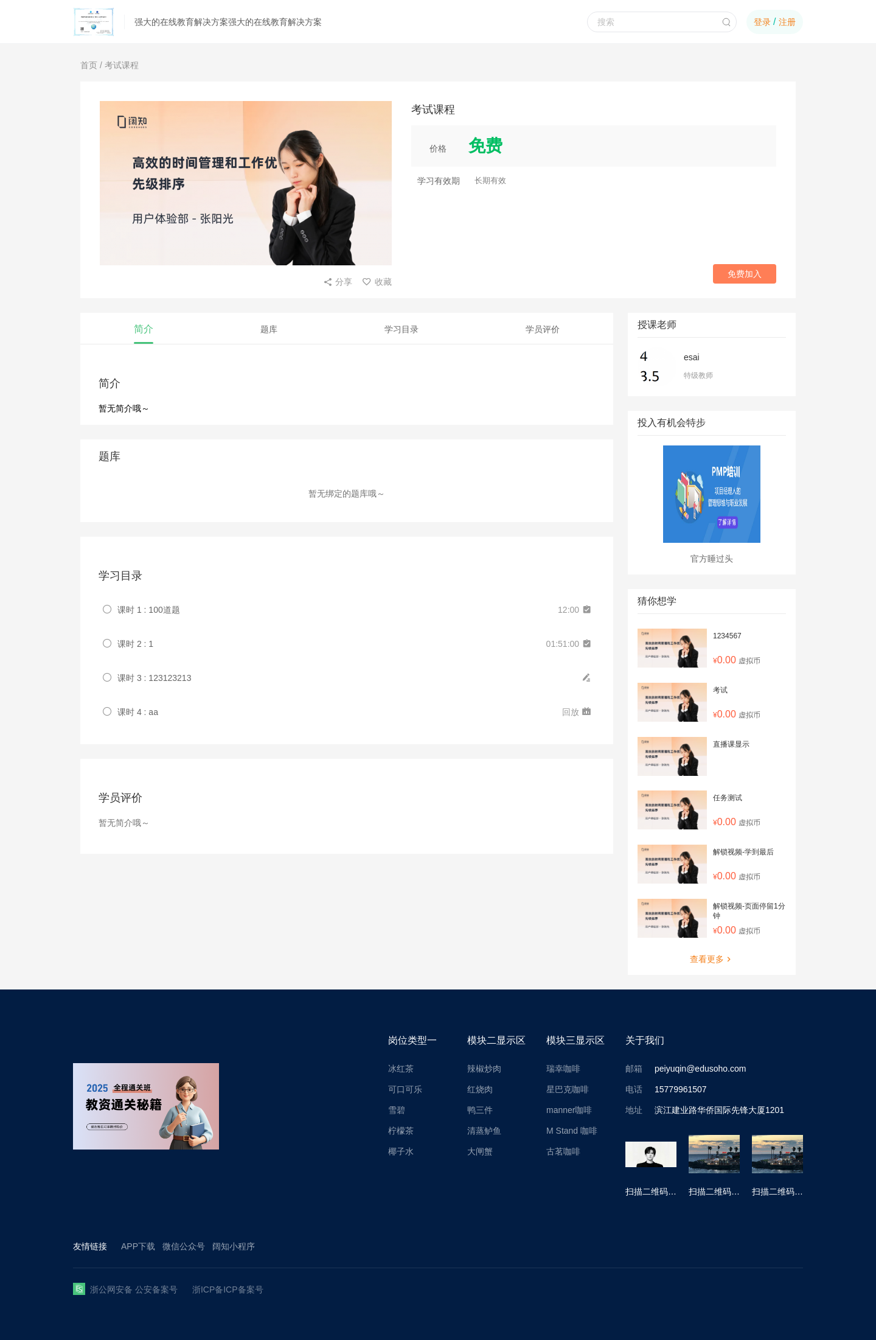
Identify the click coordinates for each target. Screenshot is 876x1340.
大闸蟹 (480, 1151)
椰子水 (401, 1151)
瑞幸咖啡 (563, 1068)
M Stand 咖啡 (571, 1131)
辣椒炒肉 (484, 1068)
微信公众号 (183, 1246)
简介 (143, 329)
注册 (787, 22)
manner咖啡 (569, 1110)
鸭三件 (480, 1110)
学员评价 (543, 329)
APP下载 (138, 1246)
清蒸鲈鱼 (484, 1131)
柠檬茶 (401, 1131)
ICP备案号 (243, 1289)
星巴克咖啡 (567, 1089)
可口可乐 (405, 1089)
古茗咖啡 (563, 1151)
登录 (762, 22)
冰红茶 (401, 1068)
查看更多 (712, 959)
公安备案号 (156, 1289)
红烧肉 (480, 1089)
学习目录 (401, 329)
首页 (88, 65)
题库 (268, 329)
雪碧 (396, 1110)
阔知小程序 (233, 1246)
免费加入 (745, 274)
